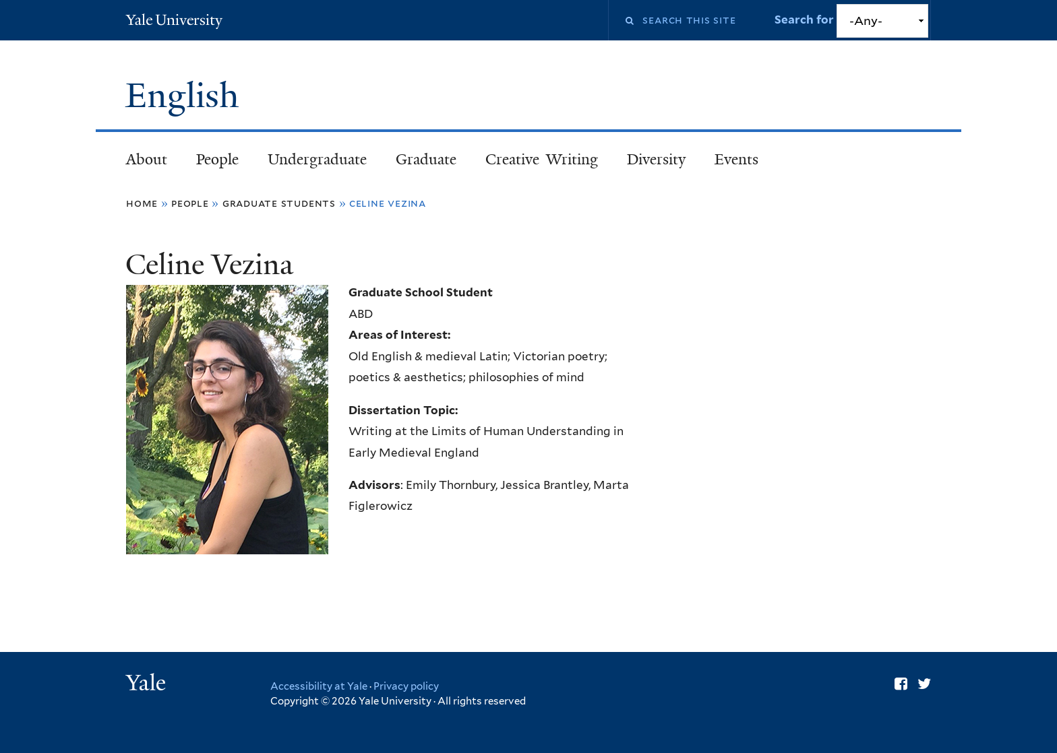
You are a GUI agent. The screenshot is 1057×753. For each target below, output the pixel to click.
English (186, 95)
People (217, 159)
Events (736, 159)
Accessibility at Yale (318, 686)
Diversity (656, 159)
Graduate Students (279, 203)
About (146, 159)
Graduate (426, 159)
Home (142, 203)
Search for (806, 19)
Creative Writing (541, 159)
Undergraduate (317, 159)
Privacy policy (406, 686)
